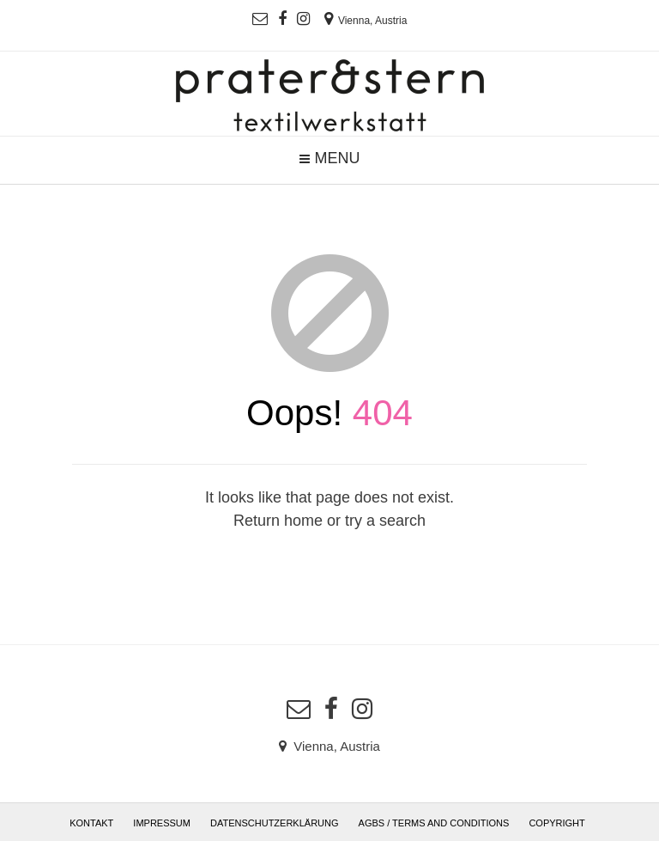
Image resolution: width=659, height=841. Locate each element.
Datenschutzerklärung (274, 823)
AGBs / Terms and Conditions (434, 823)
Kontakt (91, 823)
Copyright (556, 823)
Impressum (161, 823)
